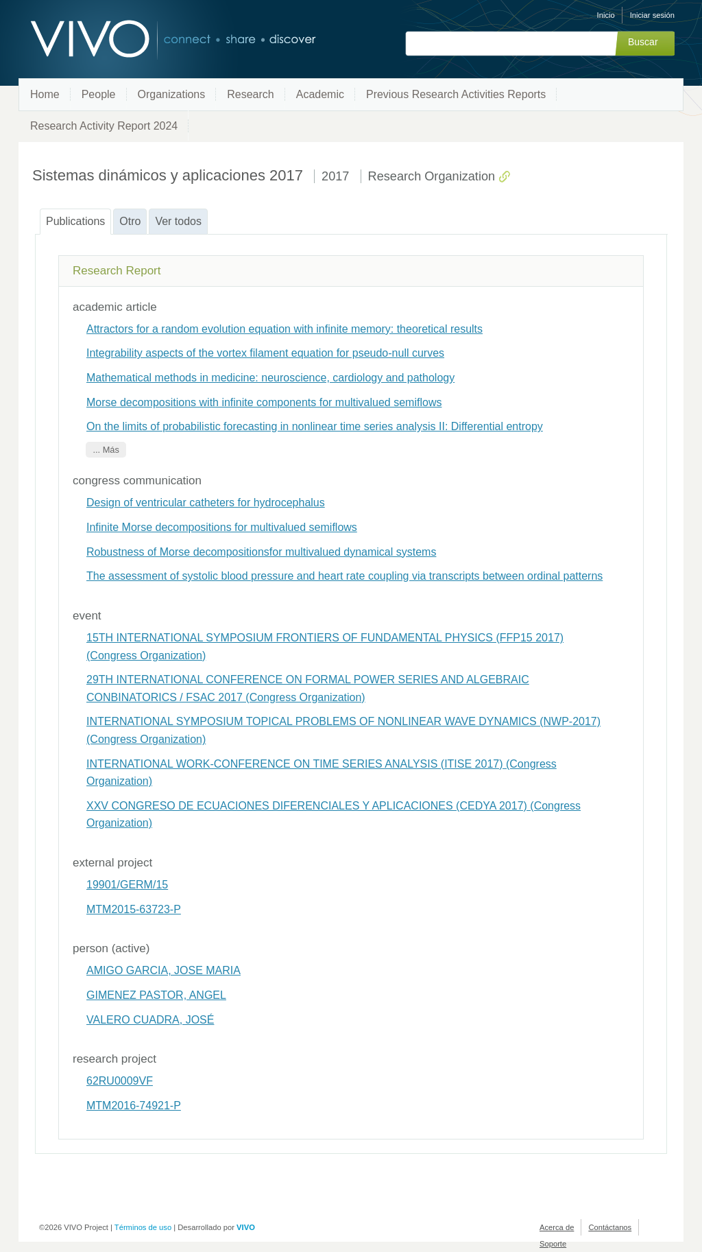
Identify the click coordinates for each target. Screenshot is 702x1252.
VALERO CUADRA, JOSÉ (150, 1020)
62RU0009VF (119, 1081)
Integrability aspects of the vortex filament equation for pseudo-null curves (265, 353)
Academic (320, 94)
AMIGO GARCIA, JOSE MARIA (163, 970)
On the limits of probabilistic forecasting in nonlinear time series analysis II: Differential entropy (314, 426)
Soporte (553, 1244)
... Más (106, 450)
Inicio (606, 15)
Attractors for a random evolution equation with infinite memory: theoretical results (284, 329)
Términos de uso (142, 1227)
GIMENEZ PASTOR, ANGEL (156, 995)
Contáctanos (609, 1227)
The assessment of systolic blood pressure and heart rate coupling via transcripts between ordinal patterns (344, 576)
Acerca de (557, 1227)
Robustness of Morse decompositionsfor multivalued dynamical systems (261, 552)
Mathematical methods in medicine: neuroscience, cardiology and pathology (270, 377)
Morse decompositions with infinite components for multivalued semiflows (263, 402)
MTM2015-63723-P (133, 909)
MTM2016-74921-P (133, 1105)
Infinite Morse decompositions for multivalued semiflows (221, 527)
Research (250, 94)
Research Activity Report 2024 (104, 126)
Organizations (172, 94)
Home (45, 94)
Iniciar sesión (652, 15)
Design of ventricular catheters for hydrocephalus (205, 502)
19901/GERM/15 (127, 884)
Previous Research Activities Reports (456, 94)
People (99, 94)
